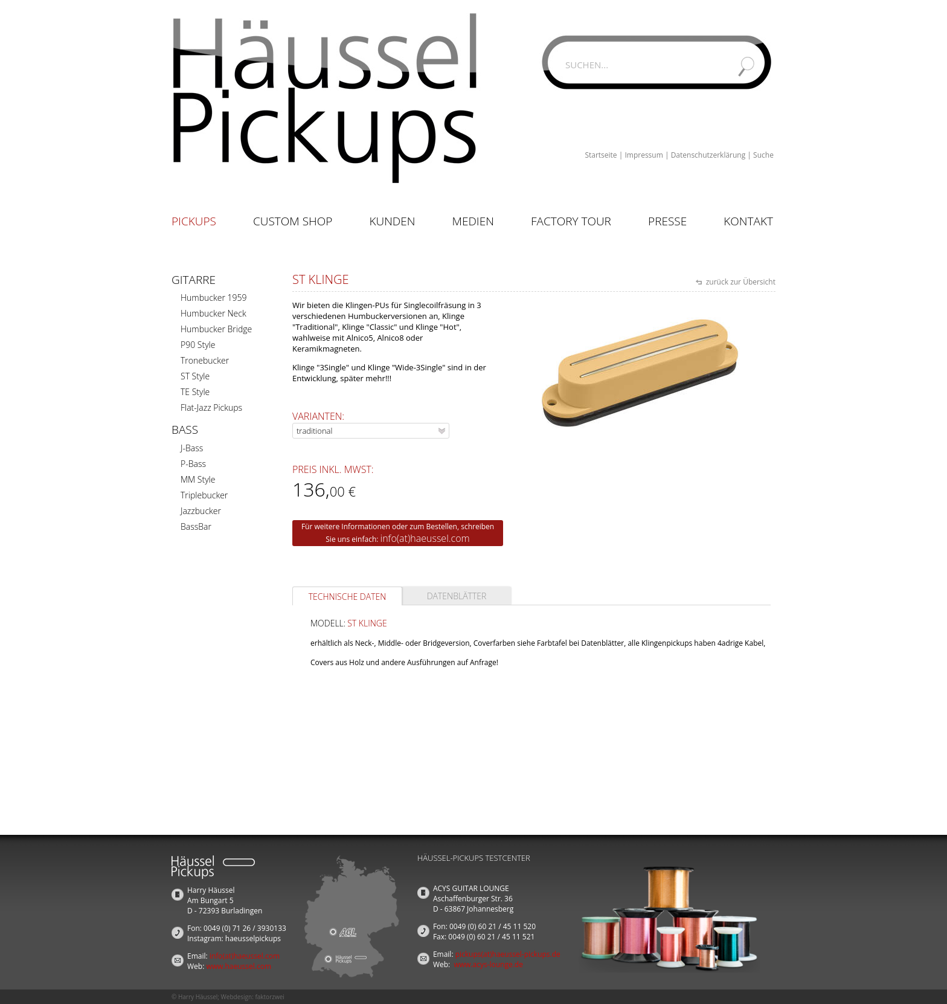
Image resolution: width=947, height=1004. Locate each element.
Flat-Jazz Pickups (211, 407)
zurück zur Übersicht (739, 282)
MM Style (198, 479)
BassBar (196, 526)
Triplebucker (204, 495)
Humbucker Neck (213, 313)
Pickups (194, 221)
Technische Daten (348, 596)
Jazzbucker (201, 510)
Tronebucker (205, 360)
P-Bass (193, 463)
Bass (185, 429)
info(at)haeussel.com (425, 538)
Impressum (643, 155)
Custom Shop (292, 221)
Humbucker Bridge (216, 329)
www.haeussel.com (238, 966)
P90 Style (198, 344)
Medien (473, 221)
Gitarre (194, 280)
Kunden (392, 221)
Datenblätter (457, 596)
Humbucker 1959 (213, 297)
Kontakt (748, 221)
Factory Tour (571, 221)
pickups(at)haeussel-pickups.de (507, 954)
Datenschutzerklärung (708, 155)
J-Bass (192, 448)
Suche (763, 155)
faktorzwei (269, 997)
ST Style (195, 376)
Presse (667, 221)
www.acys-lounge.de (488, 964)
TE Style (195, 391)
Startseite (601, 155)
